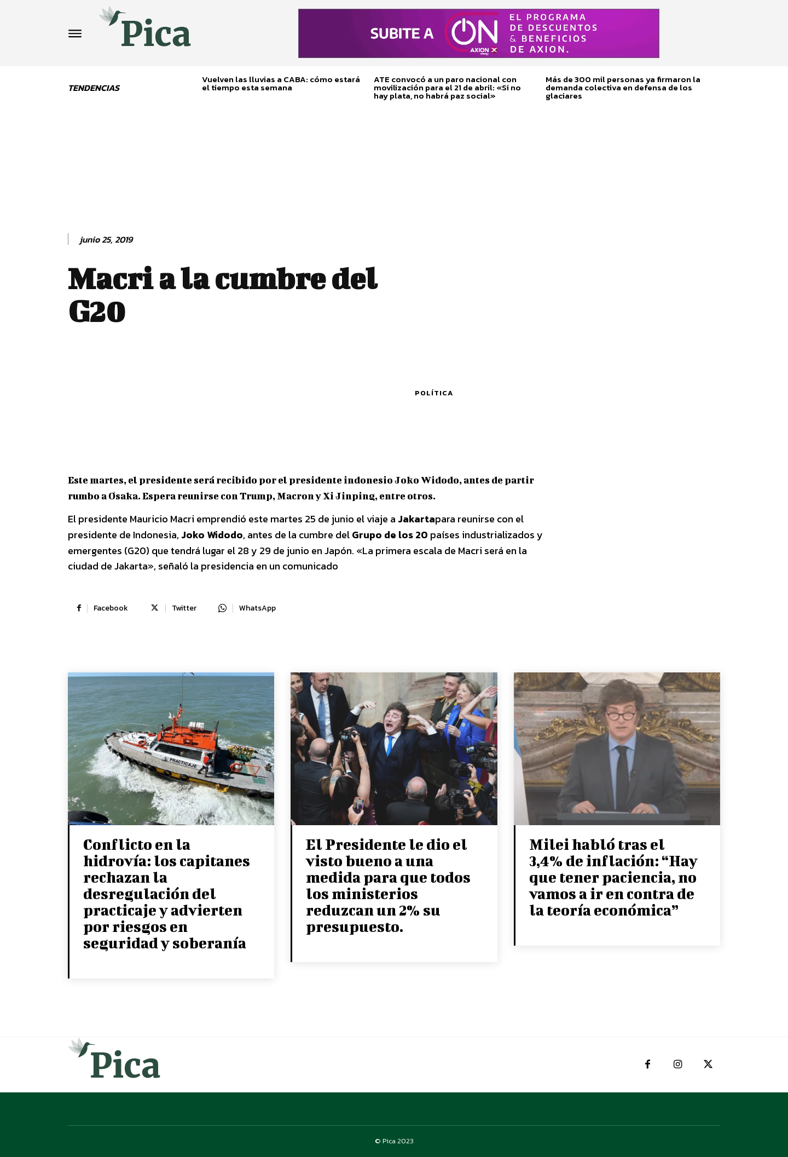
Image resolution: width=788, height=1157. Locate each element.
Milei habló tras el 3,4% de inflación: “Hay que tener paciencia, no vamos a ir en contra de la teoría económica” (613, 877)
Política (434, 393)
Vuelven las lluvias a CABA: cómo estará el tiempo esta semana (281, 83)
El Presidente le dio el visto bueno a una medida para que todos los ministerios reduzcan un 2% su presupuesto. (388, 885)
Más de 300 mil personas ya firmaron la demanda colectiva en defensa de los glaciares (623, 87)
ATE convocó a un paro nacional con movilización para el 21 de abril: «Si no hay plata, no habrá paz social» (447, 87)
